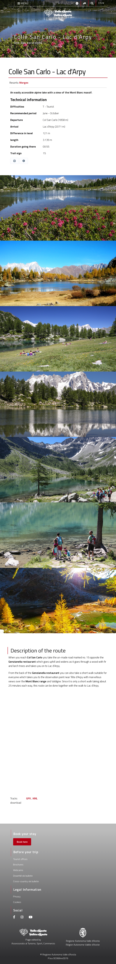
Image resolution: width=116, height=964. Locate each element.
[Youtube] (30, 917)
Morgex (23, 83)
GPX (28, 798)
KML (35, 798)
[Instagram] (22, 917)
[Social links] (84, 3)
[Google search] (92, 3)
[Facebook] (14, 917)
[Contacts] (77, 3)
